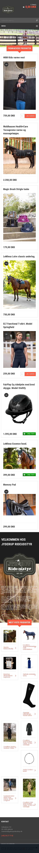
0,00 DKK (30, 7)
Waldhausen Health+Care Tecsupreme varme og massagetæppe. (15, 130)
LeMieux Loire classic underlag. (19, 256)
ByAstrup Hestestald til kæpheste (8, 675)
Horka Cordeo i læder (28, 770)
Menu (3, 26)
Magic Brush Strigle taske (16, 189)
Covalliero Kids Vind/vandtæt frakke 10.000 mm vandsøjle (29, 804)
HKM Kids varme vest (14, 57)
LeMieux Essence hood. (15, 443)
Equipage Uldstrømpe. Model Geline (27, 714)
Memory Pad (9, 484)
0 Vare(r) (33, 5)
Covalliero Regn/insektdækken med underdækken (29, 647)
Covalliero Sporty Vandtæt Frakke (9, 747)
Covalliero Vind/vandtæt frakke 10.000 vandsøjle (27, 742)
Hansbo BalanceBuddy (8, 648)
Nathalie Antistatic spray (29, 674)
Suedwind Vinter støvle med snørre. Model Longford (9, 798)
